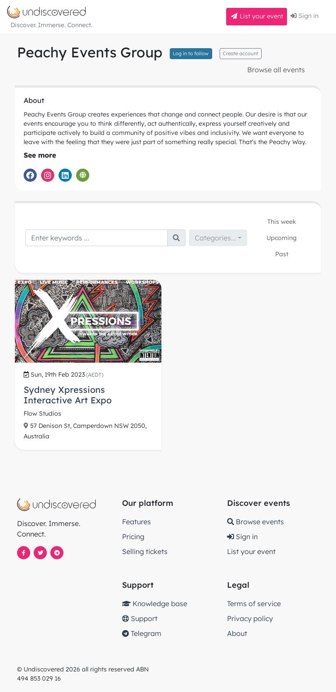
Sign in (304, 16)
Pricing (133, 536)
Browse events (255, 521)
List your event (256, 16)
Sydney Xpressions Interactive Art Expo (68, 395)
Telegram (141, 633)
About (237, 633)
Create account (240, 53)
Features (136, 521)
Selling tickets (145, 551)
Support (140, 618)
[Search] (96, 237)
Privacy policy (250, 618)
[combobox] (218, 237)
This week (281, 222)
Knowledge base (154, 603)
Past (281, 254)
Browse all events (276, 69)
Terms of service (254, 603)
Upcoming (281, 238)
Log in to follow (191, 53)
